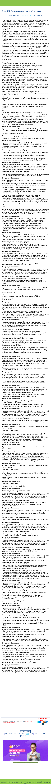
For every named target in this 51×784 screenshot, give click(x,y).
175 (15, 734)
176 (19, 734)
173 (6, 734)
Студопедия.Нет (11, 781)
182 (44, 734)
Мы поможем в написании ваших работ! (25, 762)
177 (23, 734)
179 (31, 734)
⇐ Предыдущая (14, 15)
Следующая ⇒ (37, 15)
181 (40, 734)
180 (36, 734)
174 (10, 734)
